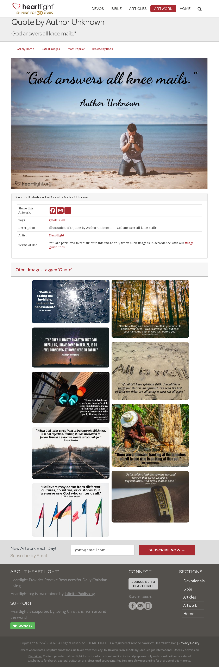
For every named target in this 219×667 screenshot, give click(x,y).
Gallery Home (25, 49)
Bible (116, 8)
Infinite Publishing (80, 593)
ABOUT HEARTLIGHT (35, 572)
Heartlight (56, 235)
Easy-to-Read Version (110, 650)
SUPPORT (21, 603)
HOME (185, 8)
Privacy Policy (189, 643)
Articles (138, 8)
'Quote (64, 269)
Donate (22, 626)
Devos (98, 8)
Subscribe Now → (167, 550)
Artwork (163, 8)
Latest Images (51, 49)
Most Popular (76, 49)
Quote (53, 220)
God (62, 220)
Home (188, 613)
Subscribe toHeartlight (143, 584)
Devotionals (194, 580)
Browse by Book (102, 49)
